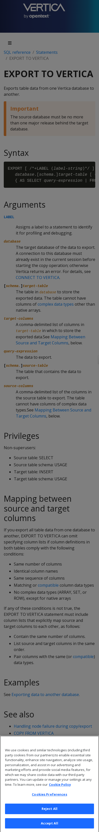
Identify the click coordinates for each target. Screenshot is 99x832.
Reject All (49, 815)
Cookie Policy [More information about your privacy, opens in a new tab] (60, 791)
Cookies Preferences (49, 801)
